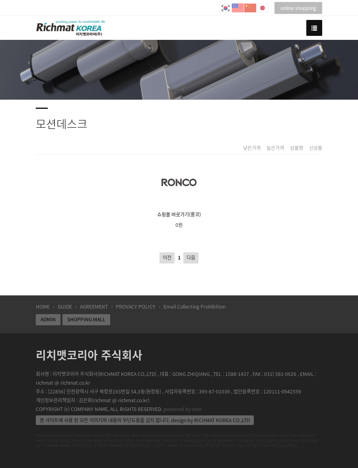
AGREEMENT (94, 306)
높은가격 (275, 148)
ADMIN (48, 319)
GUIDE (65, 306)
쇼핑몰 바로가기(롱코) (179, 189)
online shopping (298, 8)
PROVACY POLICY (136, 306)
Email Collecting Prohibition (194, 306)
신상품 (315, 148)
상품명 (296, 148)
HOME (43, 306)
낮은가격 (252, 148)
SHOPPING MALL (86, 319)
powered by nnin (182, 409)
